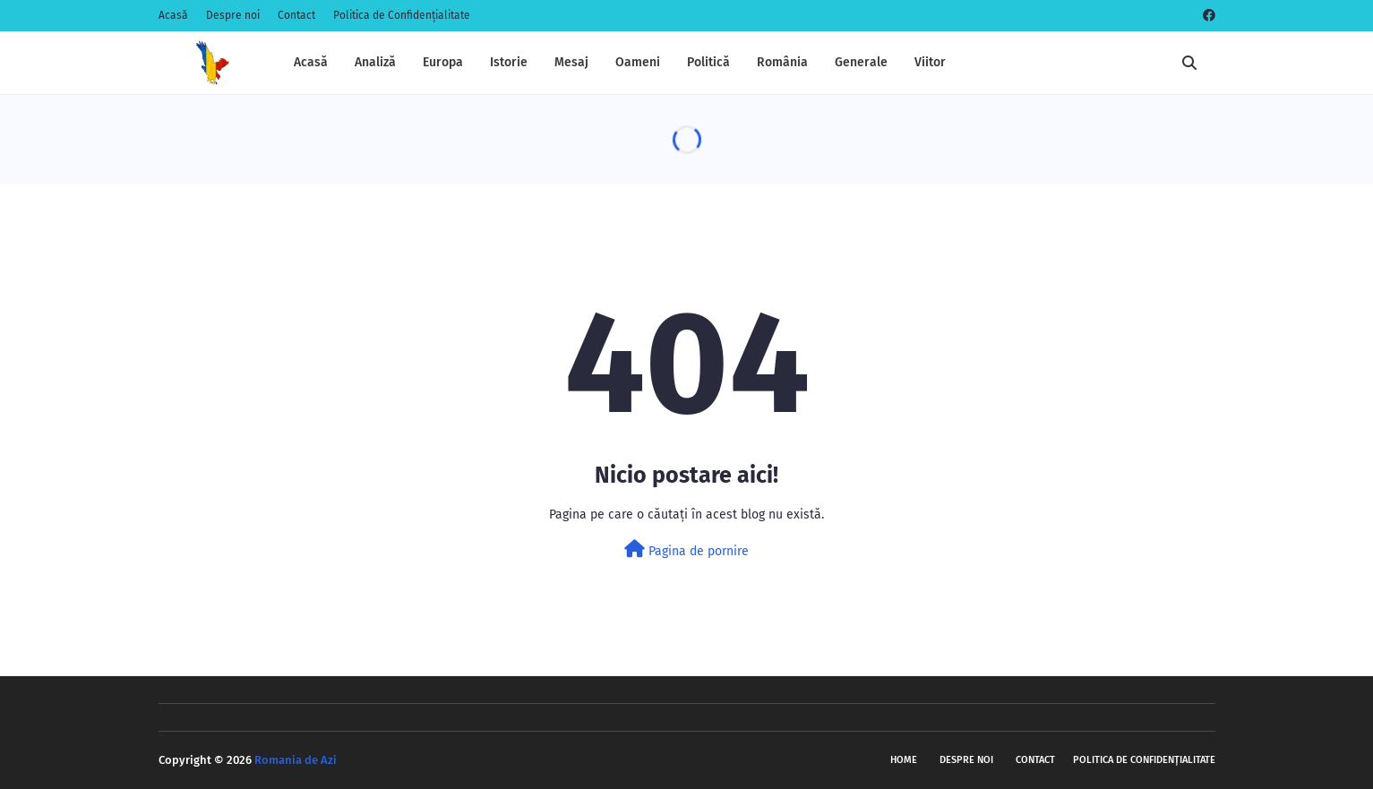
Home (903, 760)
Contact (296, 15)
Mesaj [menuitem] (571, 62)
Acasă (173, 15)
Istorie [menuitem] (509, 62)
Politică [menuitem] (708, 62)
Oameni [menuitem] (637, 62)
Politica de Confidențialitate (401, 15)
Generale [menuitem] (861, 62)
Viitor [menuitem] (930, 62)
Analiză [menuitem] (375, 62)
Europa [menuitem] (443, 62)
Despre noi (233, 15)
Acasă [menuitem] (311, 62)
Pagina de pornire (686, 549)
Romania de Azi (295, 760)
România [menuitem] (782, 62)
